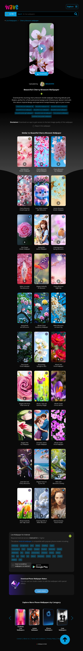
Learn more (41, 591)
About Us (26, 639)
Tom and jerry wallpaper (61, 113)
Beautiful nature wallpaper (59, 106)
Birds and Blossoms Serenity (58, 482)
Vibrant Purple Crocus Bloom (58, 404)
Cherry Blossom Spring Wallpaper (41, 170)
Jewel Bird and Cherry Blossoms (24, 482)
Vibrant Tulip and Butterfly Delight (41, 404)
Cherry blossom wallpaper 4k (24, 106)
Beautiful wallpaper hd (42, 106)
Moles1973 (46, 84)
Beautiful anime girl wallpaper (24, 113)
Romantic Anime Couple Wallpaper (41, 443)
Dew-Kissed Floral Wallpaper (25, 365)
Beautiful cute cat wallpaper (43, 113)
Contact (19, 639)
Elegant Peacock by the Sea (41, 482)
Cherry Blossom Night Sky (58, 287)
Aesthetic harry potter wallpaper (41, 116)
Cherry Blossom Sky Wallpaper (58, 170)
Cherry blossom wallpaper (29, 21)
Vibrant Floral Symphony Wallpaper (41, 326)
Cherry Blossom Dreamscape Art (25, 209)
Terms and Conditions (38, 639)
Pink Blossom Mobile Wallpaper (24, 170)
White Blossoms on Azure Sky (58, 326)
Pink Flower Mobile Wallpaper (24, 248)
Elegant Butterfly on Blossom (41, 287)
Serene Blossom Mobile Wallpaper (58, 209)
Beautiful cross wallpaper (41, 110)
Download (41, 74)
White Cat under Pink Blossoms (25, 287)
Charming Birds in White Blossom (41, 521)
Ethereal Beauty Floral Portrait (58, 521)
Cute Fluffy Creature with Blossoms (41, 209)
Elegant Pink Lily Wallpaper (24, 443)
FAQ (58, 639)
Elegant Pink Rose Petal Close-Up (24, 404)
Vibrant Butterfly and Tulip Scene (25, 521)
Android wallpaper (25, 541)
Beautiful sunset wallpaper (59, 110)
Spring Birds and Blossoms (24, 326)
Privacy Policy (51, 639)
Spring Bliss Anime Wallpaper (41, 248)
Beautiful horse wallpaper (24, 110)
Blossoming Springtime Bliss (41, 365)
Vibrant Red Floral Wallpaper (58, 365)
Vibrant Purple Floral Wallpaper (58, 443)
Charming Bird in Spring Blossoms (58, 248)
